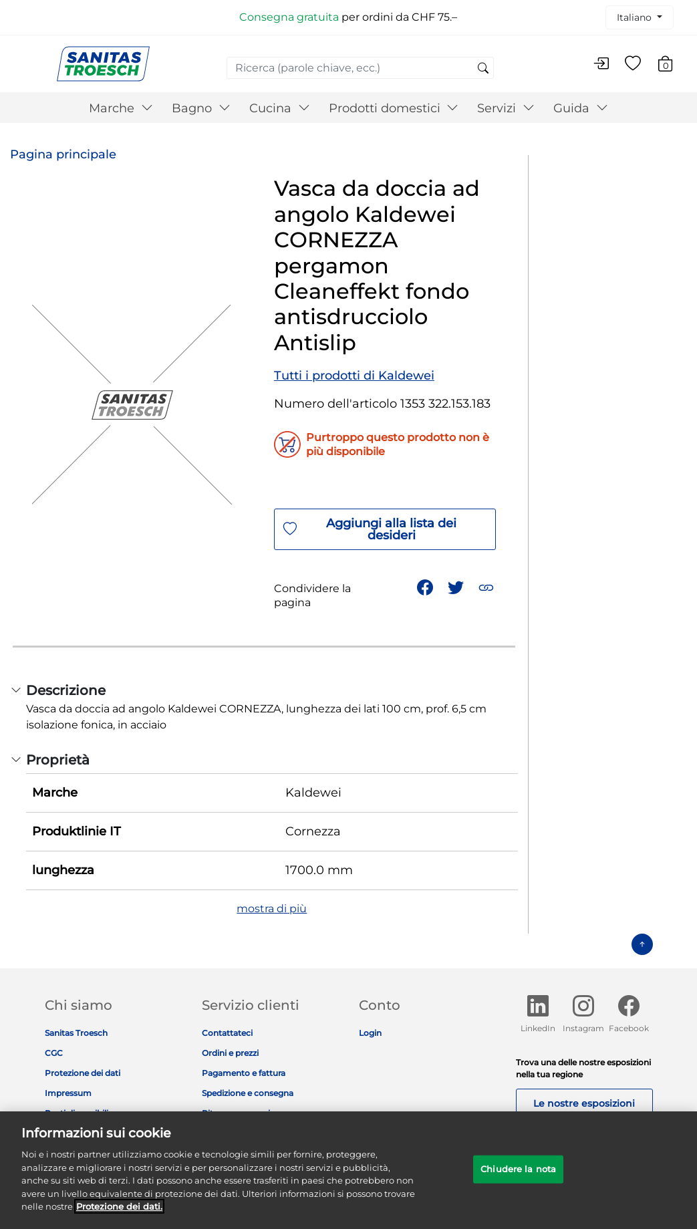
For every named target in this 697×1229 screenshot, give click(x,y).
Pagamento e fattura (243, 1073)
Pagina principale (63, 154)
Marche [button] (121, 108)
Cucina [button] (279, 108)
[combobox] (360, 68)
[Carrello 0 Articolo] (672, 65)
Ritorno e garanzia (238, 1113)
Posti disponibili (76, 1113)
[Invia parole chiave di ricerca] (483, 69)
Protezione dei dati (82, 1073)
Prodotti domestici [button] (394, 108)
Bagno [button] (201, 108)
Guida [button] (580, 108)
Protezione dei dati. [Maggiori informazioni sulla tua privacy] (119, 1212)
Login (370, 1033)
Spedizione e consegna (247, 1093)
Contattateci (227, 1033)
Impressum (68, 1093)
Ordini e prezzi (230, 1053)
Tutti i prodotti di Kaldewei (354, 375)
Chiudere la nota (518, 1174)
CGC (54, 1053)
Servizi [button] (506, 108)
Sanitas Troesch (76, 1033)
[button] (487, 586)
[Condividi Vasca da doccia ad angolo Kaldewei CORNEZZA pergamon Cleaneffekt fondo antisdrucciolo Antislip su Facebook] (426, 586)
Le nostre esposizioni (584, 1103)
